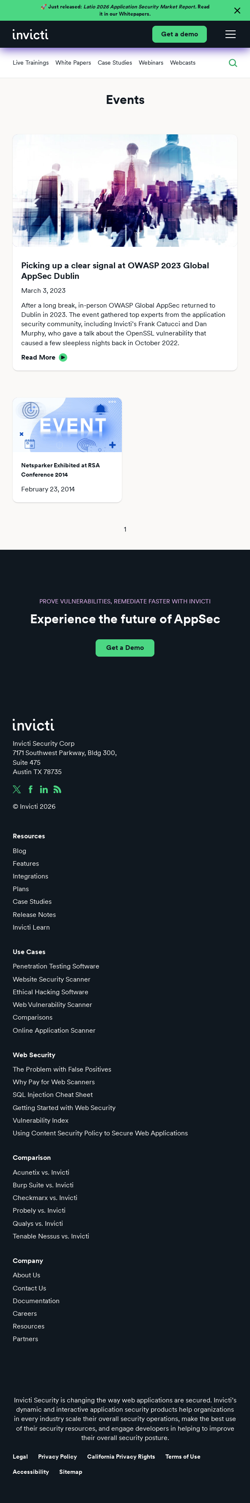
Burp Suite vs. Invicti (43, 1185)
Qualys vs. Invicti (38, 1223)
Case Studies (32, 901)
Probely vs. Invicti (39, 1210)
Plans (21, 889)
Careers (25, 1313)
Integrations (30, 876)
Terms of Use (183, 1456)
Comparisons (32, 1017)
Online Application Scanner (54, 1030)
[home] (30, 34)
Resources (28, 1326)
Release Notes (34, 915)
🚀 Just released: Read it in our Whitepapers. (125, 10)
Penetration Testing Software (56, 966)
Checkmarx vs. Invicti (45, 1198)
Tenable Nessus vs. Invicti (51, 1236)
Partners (25, 1339)
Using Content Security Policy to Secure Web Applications (100, 1133)
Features (26, 863)
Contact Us (29, 1288)
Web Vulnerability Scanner (52, 1005)
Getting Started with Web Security (64, 1108)
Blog (19, 851)
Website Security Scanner (52, 979)
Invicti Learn (31, 927)
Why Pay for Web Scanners (54, 1082)
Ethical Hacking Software (50, 992)
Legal (20, 1456)
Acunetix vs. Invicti (41, 1172)
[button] (228, 34)
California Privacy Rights (121, 1456)
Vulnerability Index (41, 1120)
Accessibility (31, 1471)
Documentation (36, 1301)
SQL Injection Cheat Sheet (53, 1095)
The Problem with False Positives (62, 1069)
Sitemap (70, 1471)
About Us (26, 1275)
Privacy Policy (57, 1456)
